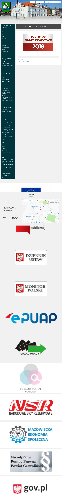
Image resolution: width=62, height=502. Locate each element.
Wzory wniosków (5, 109)
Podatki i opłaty (5, 105)
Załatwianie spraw (5, 103)
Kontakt (3, 41)
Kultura (3, 34)
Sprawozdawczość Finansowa (7, 125)
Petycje (3, 157)
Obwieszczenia (5, 113)
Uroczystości (4, 32)
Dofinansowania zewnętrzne (7, 63)
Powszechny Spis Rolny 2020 (7, 159)
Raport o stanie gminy (6, 67)
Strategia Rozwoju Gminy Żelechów (6, 120)
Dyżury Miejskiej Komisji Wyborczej (25, 61)
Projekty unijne (4, 40)
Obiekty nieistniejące (6, 81)
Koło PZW (4, 177)
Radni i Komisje (5, 54)
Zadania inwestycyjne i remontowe (6, 93)
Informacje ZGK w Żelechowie (7, 136)
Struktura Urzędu (5, 51)
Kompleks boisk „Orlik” (6, 173)
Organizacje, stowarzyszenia (7, 152)
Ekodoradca (4, 95)
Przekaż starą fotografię (6, 155)
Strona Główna (4, 27)
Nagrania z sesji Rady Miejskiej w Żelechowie (7, 123)
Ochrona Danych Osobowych (7, 65)
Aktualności (4, 29)
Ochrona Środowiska (6, 114)
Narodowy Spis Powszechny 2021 (7, 162)
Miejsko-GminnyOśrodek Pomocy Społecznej (6, 59)
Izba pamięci (4, 148)
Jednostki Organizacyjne (6, 53)
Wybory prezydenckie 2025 (7, 132)
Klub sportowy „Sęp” (6, 175)
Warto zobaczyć (5, 144)
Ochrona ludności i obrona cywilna (7, 139)
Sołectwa (3, 56)
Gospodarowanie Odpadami (7, 100)
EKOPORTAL (4, 134)
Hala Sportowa (4, 171)
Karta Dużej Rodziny (5, 102)
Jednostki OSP (4, 61)
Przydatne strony (5, 150)
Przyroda (3, 146)
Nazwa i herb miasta (5, 79)
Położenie (3, 77)
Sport (3, 36)
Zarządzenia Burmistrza (6, 111)
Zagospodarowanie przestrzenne (5, 117)
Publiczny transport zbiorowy (7, 107)
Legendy (3, 84)
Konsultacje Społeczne (6, 127)
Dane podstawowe (5, 47)
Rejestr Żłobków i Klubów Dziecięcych (7, 69)
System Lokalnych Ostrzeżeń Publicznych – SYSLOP (7, 98)
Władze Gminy (4, 49)
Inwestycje (4, 38)
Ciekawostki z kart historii (6, 83)
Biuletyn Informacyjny (6, 90)
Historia (3, 75)
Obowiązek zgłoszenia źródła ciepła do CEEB (7, 130)
